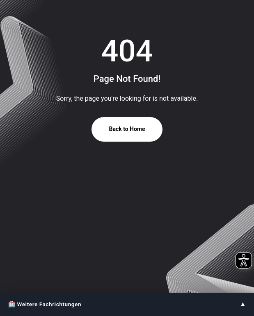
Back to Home (127, 129)
